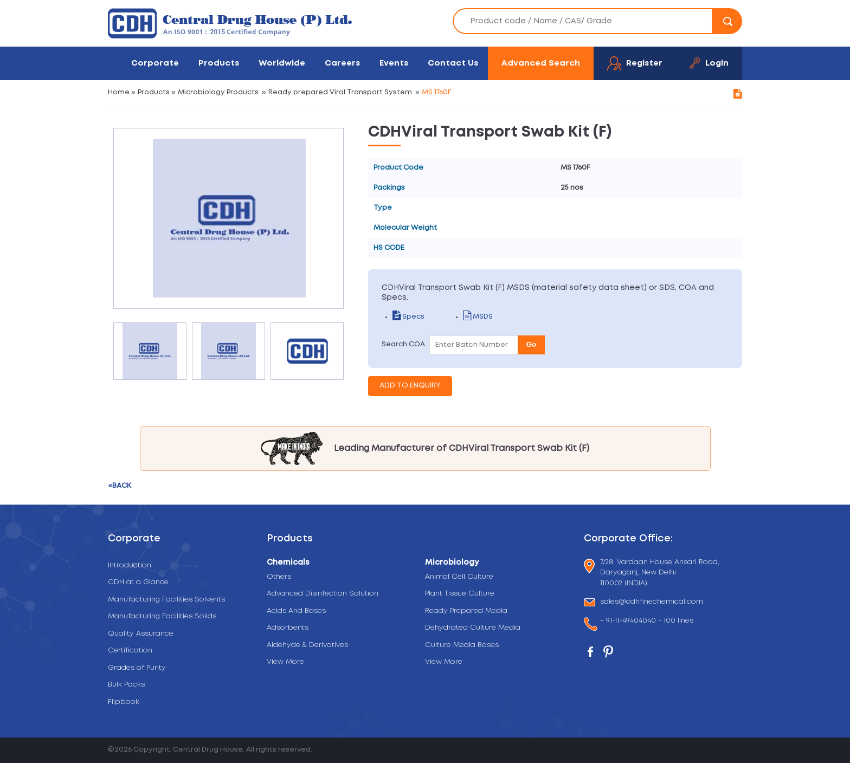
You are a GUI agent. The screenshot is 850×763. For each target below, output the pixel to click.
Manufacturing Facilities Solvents (166, 599)
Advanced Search (540, 63)
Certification (130, 650)
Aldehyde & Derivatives (307, 645)
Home (119, 92)
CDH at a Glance (138, 582)
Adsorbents (287, 627)
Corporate (155, 63)
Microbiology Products (218, 92)
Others (279, 576)
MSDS (478, 316)
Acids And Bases (296, 611)
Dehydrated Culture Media (472, 627)
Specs (408, 316)
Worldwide (282, 63)
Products (218, 63)
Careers (342, 63)
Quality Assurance (140, 633)
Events (393, 63)
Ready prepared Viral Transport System (340, 92)
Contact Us (453, 63)
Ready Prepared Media (466, 611)
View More (285, 661)
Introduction (129, 565)
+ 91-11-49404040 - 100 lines (646, 621)
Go (531, 344)
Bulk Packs (126, 684)
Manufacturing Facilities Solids (162, 616)
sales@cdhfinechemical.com (651, 602)
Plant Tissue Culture (459, 593)
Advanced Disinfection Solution (322, 593)
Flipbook (123, 702)
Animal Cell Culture (459, 576)
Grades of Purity (137, 667)
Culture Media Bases (462, 645)
